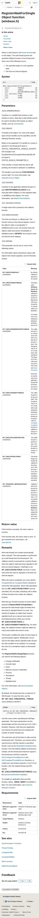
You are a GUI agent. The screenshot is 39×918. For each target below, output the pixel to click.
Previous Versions (18, 906)
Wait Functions (7, 861)
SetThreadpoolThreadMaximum (13, 757)
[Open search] (30, 3)
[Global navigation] (2, 3)
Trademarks (5, 915)
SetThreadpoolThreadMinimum (13, 760)
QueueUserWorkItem (12, 774)
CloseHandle (18, 124)
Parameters (7, 39)
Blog (28, 906)
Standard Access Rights (10, 178)
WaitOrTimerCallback (22, 198)
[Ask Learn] (32, 7)
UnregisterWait (7, 583)
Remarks (6, 44)
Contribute (5, 909)
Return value (7, 41)
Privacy (13, 909)
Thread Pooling (7, 848)
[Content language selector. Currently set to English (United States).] (12, 896)
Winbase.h (18, 7)
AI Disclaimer (6, 906)
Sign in (35, 2)
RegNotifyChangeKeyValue (26, 746)
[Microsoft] (19, 2)
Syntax (5, 36)
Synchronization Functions (11, 843)
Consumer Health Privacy (10, 912)
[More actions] (35, 7)
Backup (9, 7)
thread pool (26, 52)
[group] (19, 93)
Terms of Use (26, 912)
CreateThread (31, 763)
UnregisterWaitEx (21, 583)
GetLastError (6, 542)
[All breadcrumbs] (3, 7)
